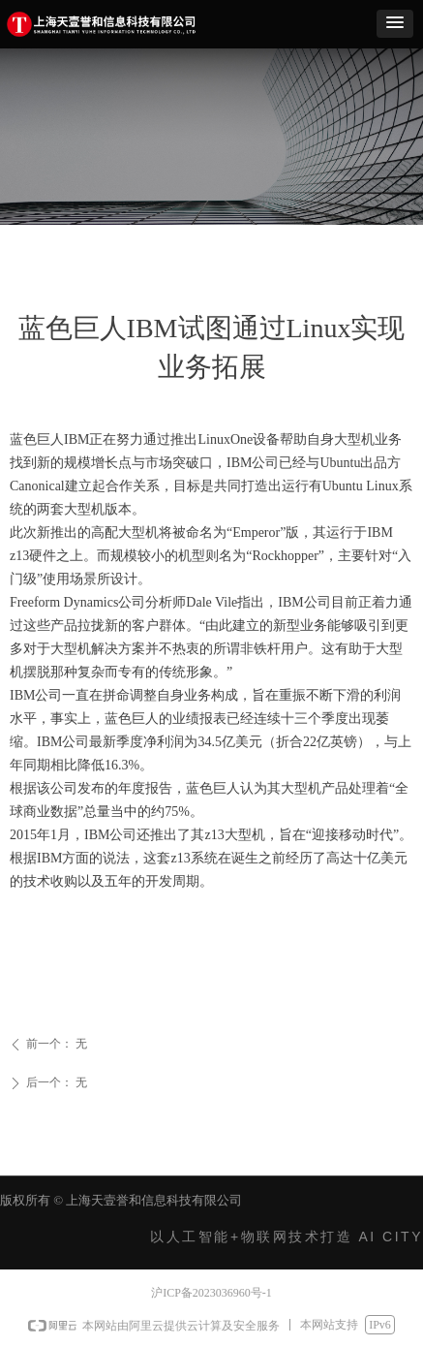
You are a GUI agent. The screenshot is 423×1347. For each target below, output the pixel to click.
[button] (395, 24)
